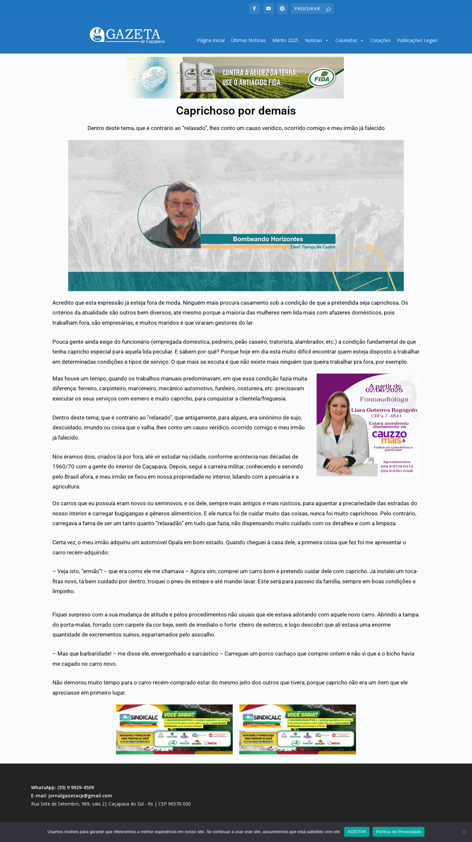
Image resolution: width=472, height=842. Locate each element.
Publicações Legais (417, 38)
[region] (235, 75)
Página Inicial (211, 38)
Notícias (317, 38)
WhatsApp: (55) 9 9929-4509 (62, 785)
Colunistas (349, 38)
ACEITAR (356, 831)
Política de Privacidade (398, 831)
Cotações (380, 38)
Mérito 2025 (285, 38)
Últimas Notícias (248, 38)
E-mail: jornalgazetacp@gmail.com (71, 793)
